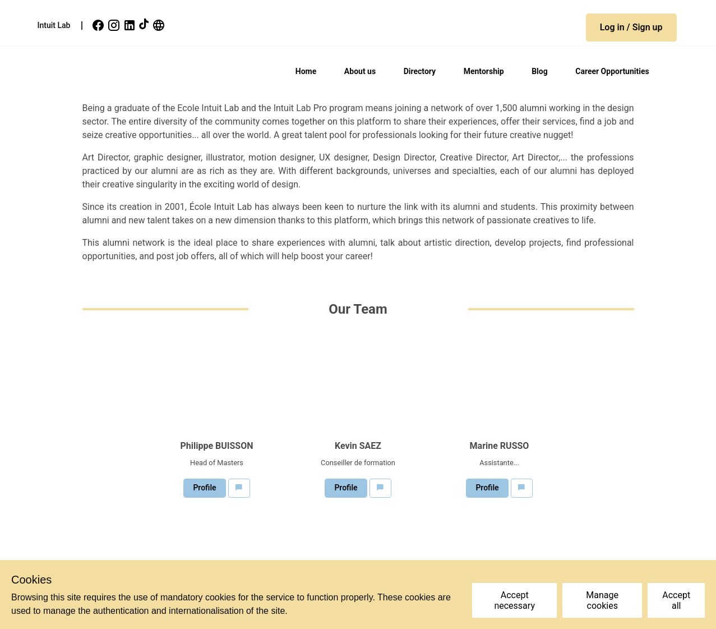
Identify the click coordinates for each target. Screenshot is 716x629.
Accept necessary (514, 600)
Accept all (676, 600)
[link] (99, 25)
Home (305, 71)
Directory (420, 71)
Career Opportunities (612, 71)
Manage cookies (602, 600)
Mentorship (484, 71)
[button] (631, 27)
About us (360, 71)
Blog (540, 71)
